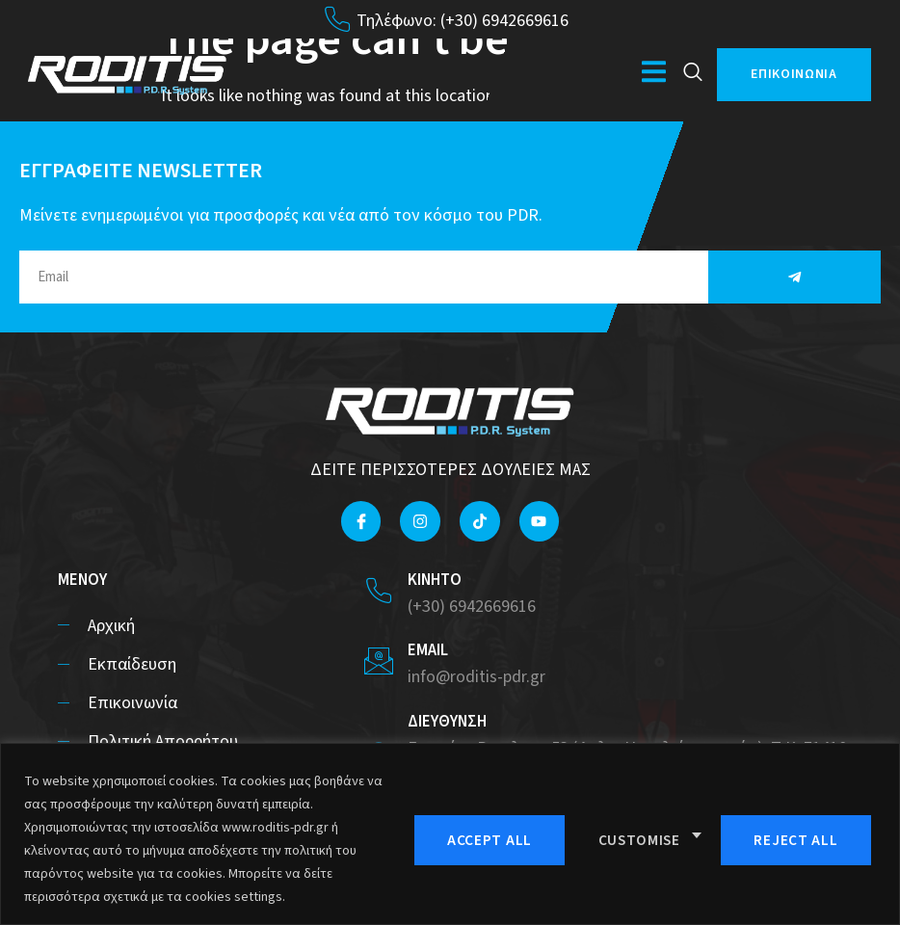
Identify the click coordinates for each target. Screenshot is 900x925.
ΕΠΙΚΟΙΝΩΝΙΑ (794, 74)
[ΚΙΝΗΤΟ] (378, 590)
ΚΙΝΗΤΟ (435, 580)
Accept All (799, 838)
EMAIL (428, 650)
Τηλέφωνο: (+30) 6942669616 (463, 21)
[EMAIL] (378, 661)
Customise (481, 838)
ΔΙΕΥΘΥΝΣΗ (447, 721)
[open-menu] (654, 74)
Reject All (640, 838)
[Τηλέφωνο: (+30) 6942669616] (337, 19)
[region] (450, 834)
